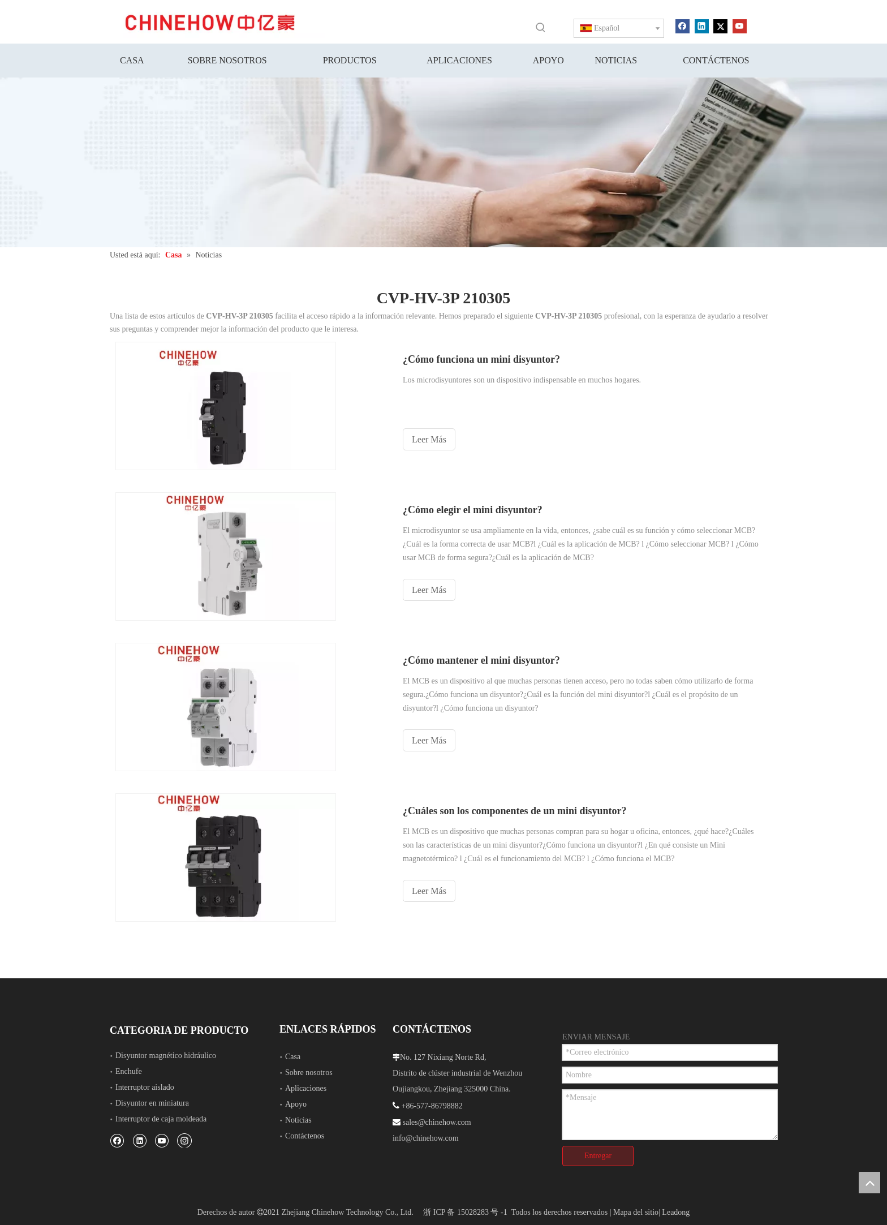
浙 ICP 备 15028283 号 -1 (465, 1212)
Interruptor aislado (144, 1087)
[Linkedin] (702, 25)
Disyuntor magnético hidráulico (165, 1055)
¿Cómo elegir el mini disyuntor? (472, 509)
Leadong (676, 1212)
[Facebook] (682, 25)
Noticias (298, 1120)
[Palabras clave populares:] (541, 27)
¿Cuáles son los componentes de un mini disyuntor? (515, 810)
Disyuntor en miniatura (152, 1103)
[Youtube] (740, 25)
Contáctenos (304, 1136)
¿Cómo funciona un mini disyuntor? (481, 359)
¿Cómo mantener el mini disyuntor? (481, 660)
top (869, 1182)
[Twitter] (720, 25)
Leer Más (429, 439)
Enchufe (128, 1071)
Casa (292, 1056)
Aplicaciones (305, 1088)
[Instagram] (184, 1140)
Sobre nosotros (309, 1072)
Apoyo (296, 1104)
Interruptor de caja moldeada (160, 1119)
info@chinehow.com (426, 1138)
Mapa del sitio (635, 1212)
